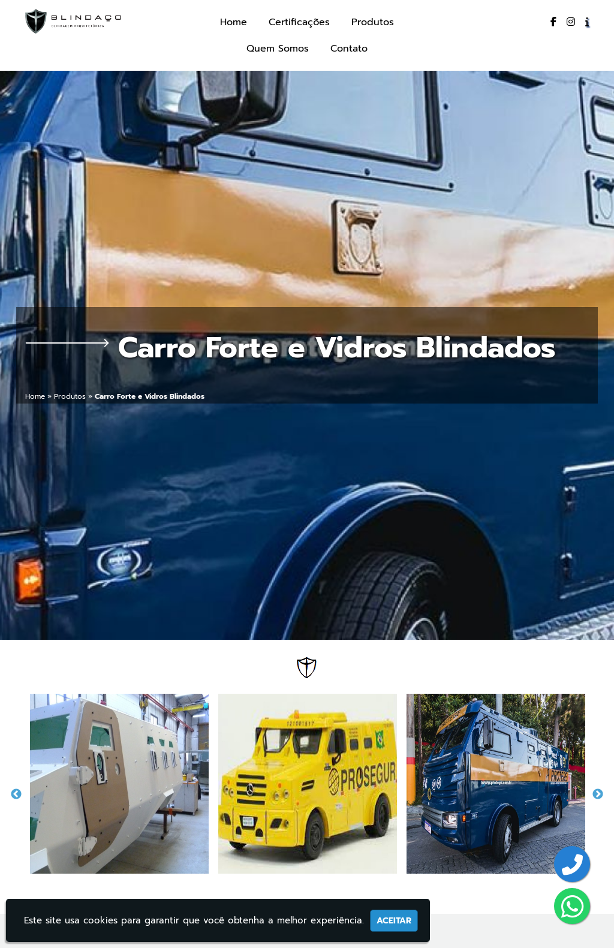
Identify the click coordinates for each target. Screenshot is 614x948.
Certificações (299, 22)
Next (598, 794)
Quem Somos (277, 48)
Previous (16, 794)
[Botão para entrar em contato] (572, 865)
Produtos (372, 22)
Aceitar (394, 920)
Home (233, 22)
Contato (349, 48)
